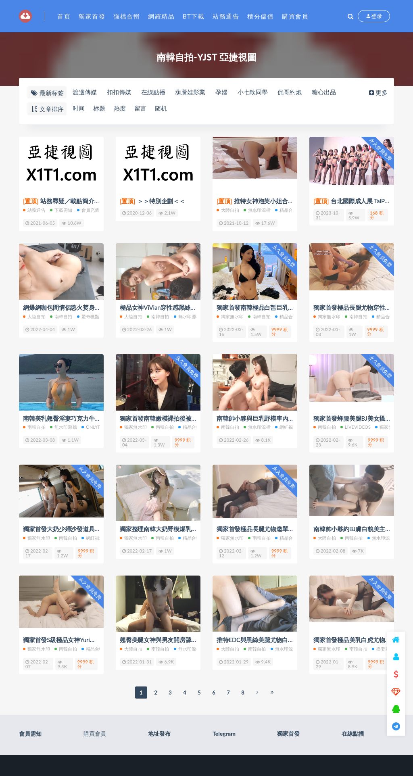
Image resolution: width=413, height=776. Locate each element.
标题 (99, 108)
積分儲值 (260, 16)
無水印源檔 (257, 210)
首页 (64, 16)
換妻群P (382, 647)
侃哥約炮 (292, 92)
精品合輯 (286, 210)
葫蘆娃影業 (191, 92)
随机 (162, 108)
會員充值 (88, 210)
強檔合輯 (126, 16)
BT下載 (193, 16)
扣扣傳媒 (119, 92)
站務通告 (226, 16)
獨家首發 (92, 16)
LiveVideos (355, 426)
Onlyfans (95, 426)
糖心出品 (327, 92)
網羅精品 (161, 16)
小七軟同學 (254, 92)
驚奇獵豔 (88, 316)
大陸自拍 (228, 210)
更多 (379, 92)
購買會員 (295, 16)
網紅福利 (286, 426)
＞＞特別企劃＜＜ (152, 201)
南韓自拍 (61, 316)
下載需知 (61, 210)
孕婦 (223, 92)
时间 (78, 108)
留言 (141, 108)
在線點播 (154, 92)
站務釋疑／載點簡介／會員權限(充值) (81, 201)
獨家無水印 (230, 316)
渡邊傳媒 (84, 92)
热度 (120, 108)
